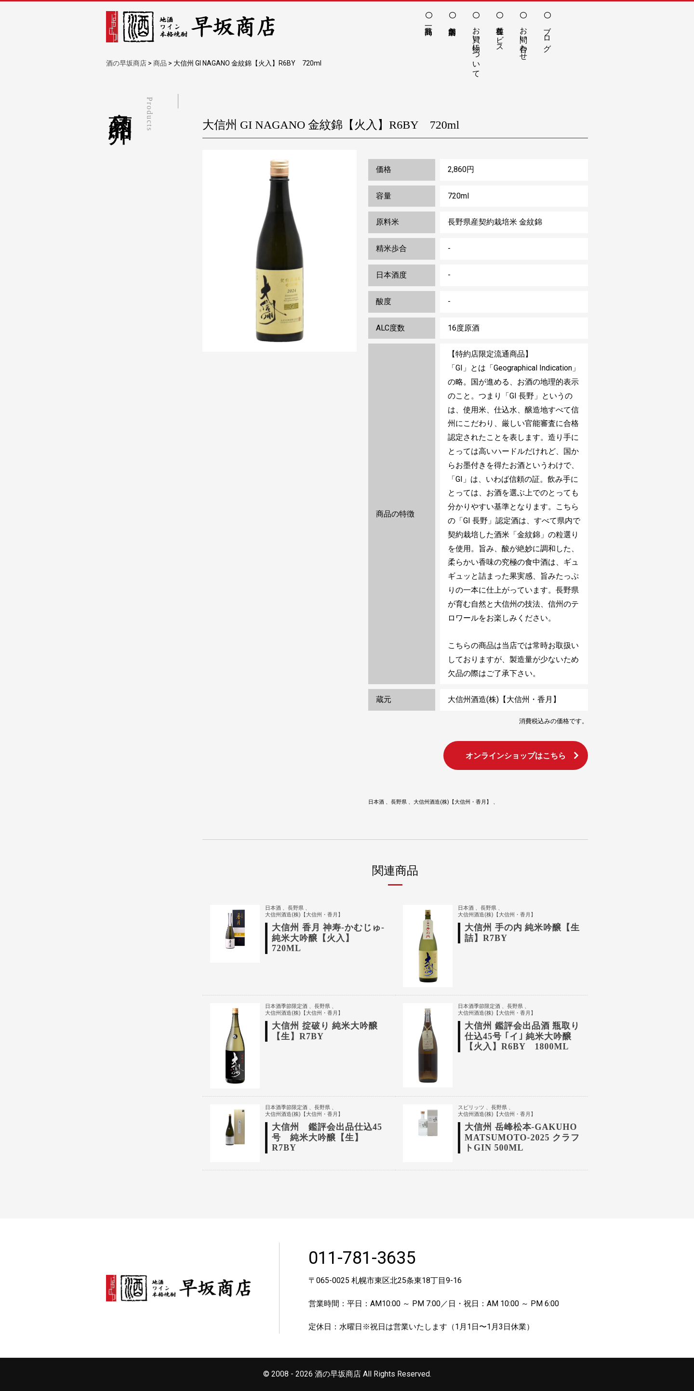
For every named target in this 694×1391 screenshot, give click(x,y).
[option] (279, 251)
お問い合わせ (524, 39)
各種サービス (500, 35)
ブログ (547, 35)
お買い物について (476, 48)
